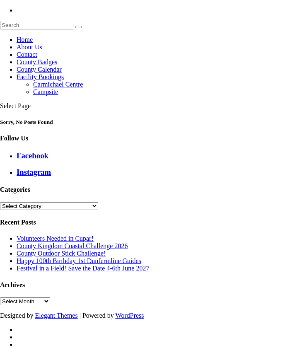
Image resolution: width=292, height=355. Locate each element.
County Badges (37, 61)
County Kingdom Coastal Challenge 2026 (72, 245)
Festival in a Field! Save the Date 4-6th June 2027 (83, 268)
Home (25, 39)
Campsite (45, 91)
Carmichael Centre (58, 84)
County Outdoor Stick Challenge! (61, 253)
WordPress (130, 315)
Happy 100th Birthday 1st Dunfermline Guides (79, 260)
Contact (27, 54)
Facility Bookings (40, 76)
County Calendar (39, 69)
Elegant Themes (56, 315)
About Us (29, 47)
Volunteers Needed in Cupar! (55, 238)
